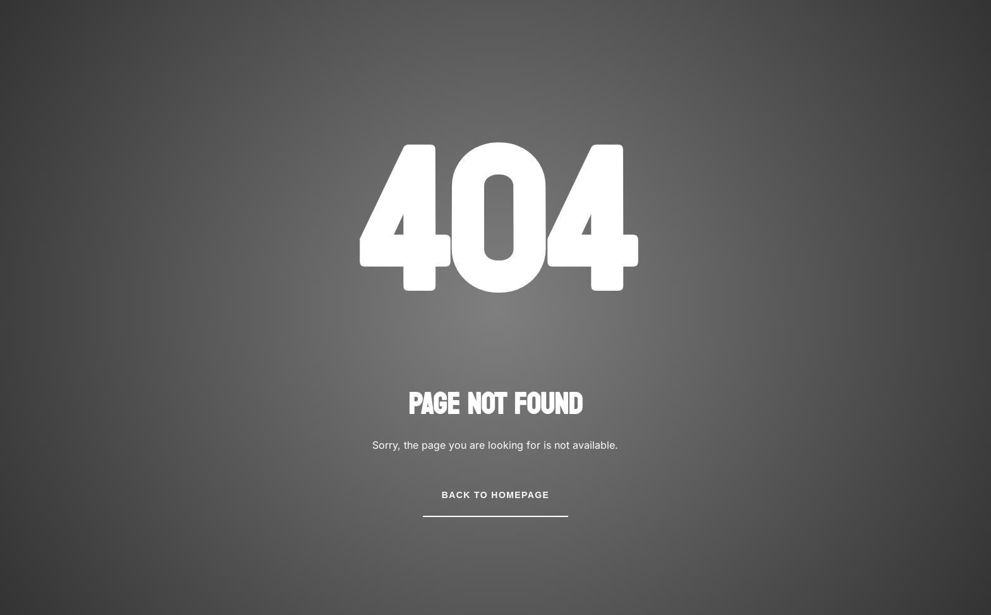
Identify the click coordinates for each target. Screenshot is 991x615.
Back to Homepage (495, 495)
